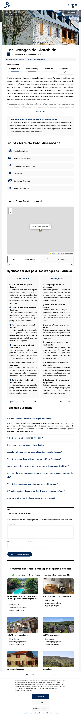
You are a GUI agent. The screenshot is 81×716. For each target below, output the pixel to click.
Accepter (40, 697)
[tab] (40, 418)
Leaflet (52, 253)
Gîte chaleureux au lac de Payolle (57, 596)
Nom (18, 541)
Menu (76, 5)
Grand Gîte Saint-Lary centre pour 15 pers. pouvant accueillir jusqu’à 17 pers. (22, 598)
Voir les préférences (40, 708)
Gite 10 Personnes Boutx (17, 635)
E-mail (40, 541)
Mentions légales (55, 713)
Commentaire (40, 524)
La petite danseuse (15, 669)
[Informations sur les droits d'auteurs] (70, 12)
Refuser (40, 702)
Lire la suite (40, 111)
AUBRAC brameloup (51, 635)
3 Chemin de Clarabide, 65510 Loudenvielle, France (25, 59)
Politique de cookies (26, 713)
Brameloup (47, 669)
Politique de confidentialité (41, 713)
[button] (54, 675)
